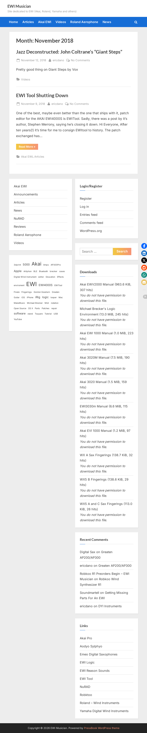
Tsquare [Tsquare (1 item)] (39, 314)
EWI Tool (86, 679)
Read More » (28, 147)
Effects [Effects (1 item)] (60, 277)
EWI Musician (19, 6)
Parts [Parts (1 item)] (37, 308)
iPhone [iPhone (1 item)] (30, 297)
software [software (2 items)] (20, 313)
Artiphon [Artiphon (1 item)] (28, 271)
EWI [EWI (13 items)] (31, 284)
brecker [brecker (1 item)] (53, 271)
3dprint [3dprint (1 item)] (17, 265)
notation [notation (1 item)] (54, 303)
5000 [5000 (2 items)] (26, 264)
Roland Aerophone (84, 22)
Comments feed (91, 223)
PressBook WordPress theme (101, 728)
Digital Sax (87, 552)
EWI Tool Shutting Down (42, 95)
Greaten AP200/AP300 (114, 566)
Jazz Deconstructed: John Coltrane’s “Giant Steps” (69, 52)
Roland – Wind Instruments (99, 703)
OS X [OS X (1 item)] (30, 308)
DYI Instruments (110, 606)
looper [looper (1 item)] (54, 297)
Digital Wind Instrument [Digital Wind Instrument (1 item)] (25, 277)
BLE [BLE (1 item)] (35, 271)
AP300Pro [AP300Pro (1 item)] (56, 265)
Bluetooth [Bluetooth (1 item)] (43, 271)
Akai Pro (86, 638)
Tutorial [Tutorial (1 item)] (48, 314)
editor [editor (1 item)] (41, 277)
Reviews (20, 226)
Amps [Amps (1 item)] (46, 265)
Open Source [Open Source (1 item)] (20, 308)
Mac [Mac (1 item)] (61, 297)
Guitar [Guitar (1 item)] (17, 297)
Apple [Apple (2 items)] (18, 271)
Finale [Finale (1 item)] (17, 292)
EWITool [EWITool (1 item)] (58, 285)
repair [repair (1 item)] (54, 308)
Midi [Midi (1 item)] (47, 303)
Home (13, 22)
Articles (28, 22)
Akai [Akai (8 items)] (36, 264)
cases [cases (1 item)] (62, 271)
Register (86, 198)
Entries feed (88, 215)
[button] (144, 246)
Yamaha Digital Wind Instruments (104, 711)
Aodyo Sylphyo (91, 646)
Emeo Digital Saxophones (99, 654)
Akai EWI (44, 22)
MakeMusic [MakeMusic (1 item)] (19, 303)
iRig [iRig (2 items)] (37, 297)
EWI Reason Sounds (95, 671)
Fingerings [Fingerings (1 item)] (26, 292)
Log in (84, 206)
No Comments (80, 60)
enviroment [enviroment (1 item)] (19, 285)
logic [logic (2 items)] (45, 297)
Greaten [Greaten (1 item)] (55, 292)
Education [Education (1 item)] (50, 277)
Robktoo (86, 695)
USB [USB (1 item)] (56, 314)
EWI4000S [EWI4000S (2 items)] (45, 285)
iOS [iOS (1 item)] (23, 297)
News (107, 22)
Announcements (26, 194)
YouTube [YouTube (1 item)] (18, 319)
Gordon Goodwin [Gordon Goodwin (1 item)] (42, 292)
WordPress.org (91, 231)
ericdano (58, 60)
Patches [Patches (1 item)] (45, 308)
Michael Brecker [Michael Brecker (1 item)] (35, 303)
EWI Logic (87, 662)
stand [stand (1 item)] (30, 314)
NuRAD (19, 218)
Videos (61, 22)
